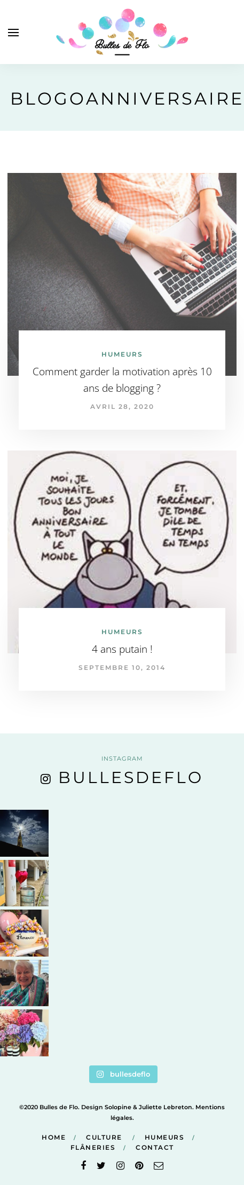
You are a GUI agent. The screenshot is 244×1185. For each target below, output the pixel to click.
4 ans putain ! (122, 649)
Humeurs (122, 354)
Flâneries (93, 1147)
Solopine (118, 1107)
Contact (155, 1147)
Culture (104, 1137)
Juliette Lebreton (165, 1107)
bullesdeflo (130, 777)
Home (54, 1137)
